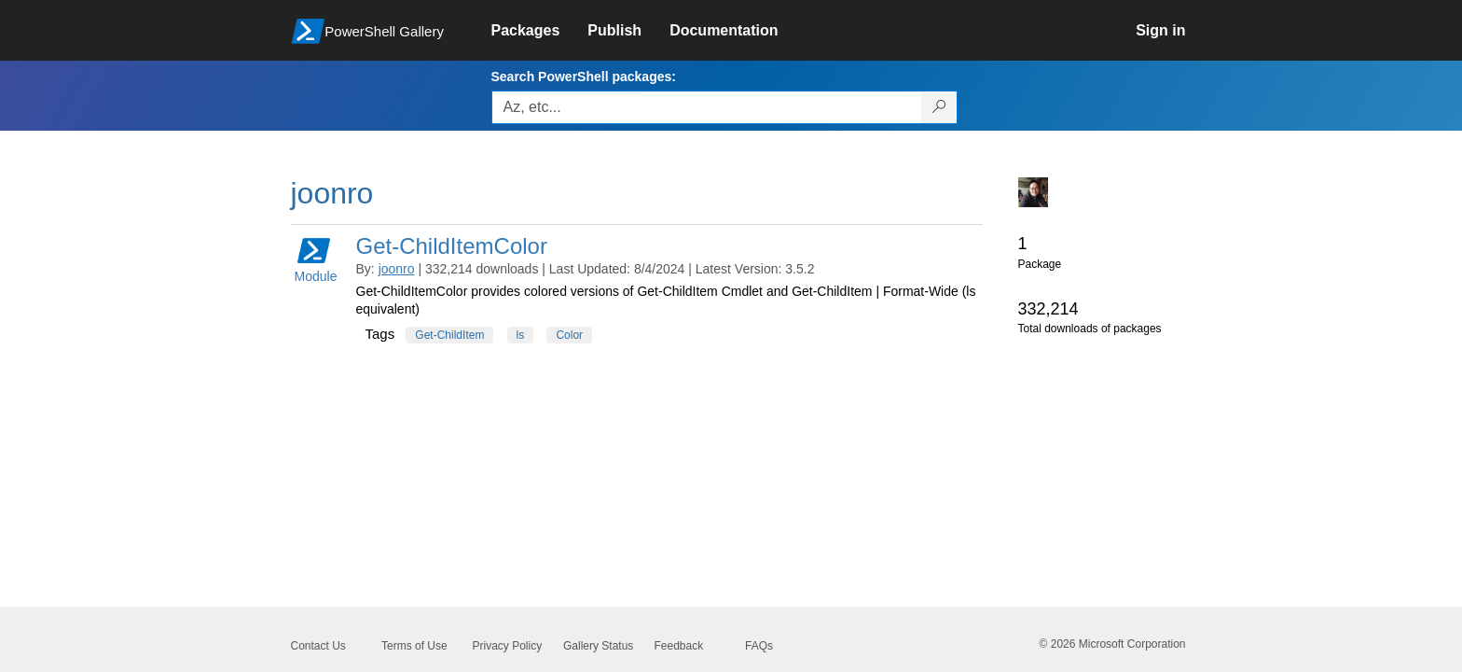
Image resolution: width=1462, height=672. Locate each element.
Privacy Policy (508, 645)
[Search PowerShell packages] (939, 107)
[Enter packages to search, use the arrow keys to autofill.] (706, 107)
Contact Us (318, 645)
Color (569, 335)
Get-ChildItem (449, 335)
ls (521, 335)
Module (316, 259)
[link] (539, 30)
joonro (397, 268)
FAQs (759, 645)
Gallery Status (598, 645)
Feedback (679, 645)
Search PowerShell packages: (583, 76)
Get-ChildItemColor (451, 246)
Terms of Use (414, 645)
